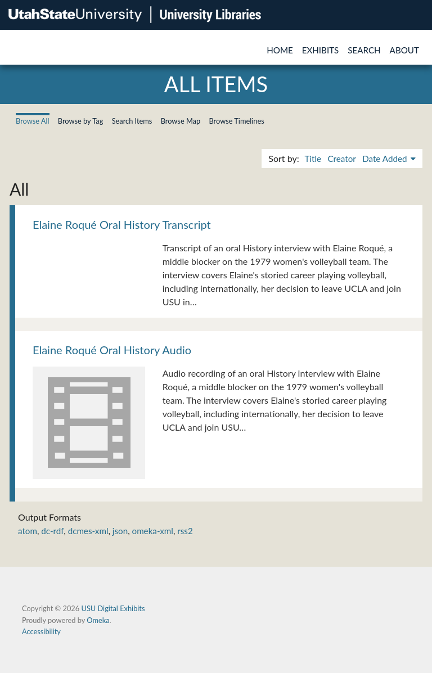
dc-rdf (52, 531)
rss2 (184, 531)
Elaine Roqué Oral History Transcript (122, 224)
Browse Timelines (236, 120)
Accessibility (41, 631)
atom (27, 531)
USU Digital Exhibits (113, 608)
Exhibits (320, 50)
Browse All (33, 120)
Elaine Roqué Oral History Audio (112, 349)
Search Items (132, 120)
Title (312, 158)
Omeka (98, 620)
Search (364, 50)
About (404, 50)
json (120, 531)
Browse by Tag (81, 120)
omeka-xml (152, 531)
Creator (341, 158)
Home (280, 50)
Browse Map (181, 120)
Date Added (385, 158)
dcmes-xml (88, 531)
